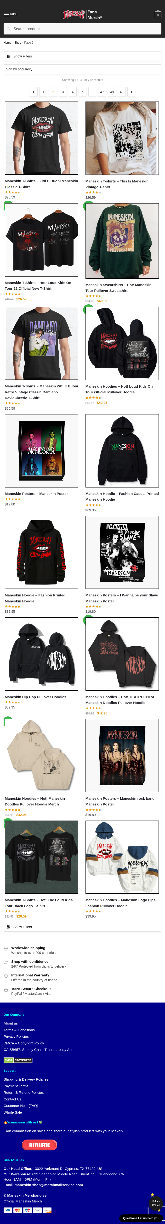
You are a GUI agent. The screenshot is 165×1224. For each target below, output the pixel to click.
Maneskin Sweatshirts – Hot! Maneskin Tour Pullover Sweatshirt (118, 288)
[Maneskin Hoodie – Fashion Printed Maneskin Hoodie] (41, 552)
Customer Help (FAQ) (21, 1106)
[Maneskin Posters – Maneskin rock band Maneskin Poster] (122, 755)
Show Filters (19, 56)
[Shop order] (82, 69)
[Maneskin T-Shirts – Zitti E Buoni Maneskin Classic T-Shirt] (41, 138)
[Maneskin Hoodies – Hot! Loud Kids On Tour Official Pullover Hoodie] (122, 343)
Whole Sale (13, 1112)
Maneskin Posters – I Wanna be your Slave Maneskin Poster (121, 598)
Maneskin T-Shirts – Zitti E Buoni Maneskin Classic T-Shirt (41, 184)
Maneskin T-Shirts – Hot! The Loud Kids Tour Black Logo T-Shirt (39, 903)
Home (7, 42)
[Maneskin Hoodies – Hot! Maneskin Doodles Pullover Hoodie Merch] (41, 755)
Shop (17, 42)
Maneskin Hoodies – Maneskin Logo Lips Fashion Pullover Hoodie (120, 903)
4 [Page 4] (73, 92)
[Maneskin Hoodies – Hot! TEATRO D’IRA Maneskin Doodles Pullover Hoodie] (122, 654)
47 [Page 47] (102, 92)
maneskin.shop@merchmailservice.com (49, 1185)
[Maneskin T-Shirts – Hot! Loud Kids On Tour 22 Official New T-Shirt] (41, 240)
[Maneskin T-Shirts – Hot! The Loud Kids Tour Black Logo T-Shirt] (41, 857)
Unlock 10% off (156, 1203)
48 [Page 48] (112, 92)
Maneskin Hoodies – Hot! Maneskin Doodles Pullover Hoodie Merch (35, 801)
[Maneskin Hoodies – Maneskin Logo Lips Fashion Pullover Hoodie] (122, 857)
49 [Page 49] (122, 92)
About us (11, 1023)
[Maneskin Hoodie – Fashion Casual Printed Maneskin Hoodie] (122, 450)
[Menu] (11, 14)
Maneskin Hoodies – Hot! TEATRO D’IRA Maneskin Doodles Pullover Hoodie (119, 700)
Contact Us (12, 1099)
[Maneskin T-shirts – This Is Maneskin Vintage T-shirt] (122, 138)
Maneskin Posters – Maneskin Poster (36, 494)
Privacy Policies (16, 1036)
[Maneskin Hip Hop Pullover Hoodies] (41, 654)
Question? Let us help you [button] (141, 1218)
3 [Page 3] (63, 92)
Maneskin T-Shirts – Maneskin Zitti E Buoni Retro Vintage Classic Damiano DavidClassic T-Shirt (41, 392)
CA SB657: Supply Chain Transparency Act (38, 1050)
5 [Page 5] (83, 92)
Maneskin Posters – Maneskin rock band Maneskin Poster (119, 801)
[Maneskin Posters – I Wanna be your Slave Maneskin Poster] (122, 552)
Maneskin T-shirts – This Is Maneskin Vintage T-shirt (116, 184)
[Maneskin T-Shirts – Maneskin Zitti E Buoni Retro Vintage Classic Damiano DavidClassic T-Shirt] (41, 343)
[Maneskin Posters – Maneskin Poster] (41, 450)
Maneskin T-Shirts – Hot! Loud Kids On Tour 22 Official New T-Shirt (38, 285)
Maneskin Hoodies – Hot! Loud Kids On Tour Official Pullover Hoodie (119, 389)
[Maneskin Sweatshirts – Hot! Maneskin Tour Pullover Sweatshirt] (122, 240)
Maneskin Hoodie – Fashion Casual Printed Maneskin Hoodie (122, 496)
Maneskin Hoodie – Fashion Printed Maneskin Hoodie (35, 598)
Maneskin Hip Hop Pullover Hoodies (35, 697)
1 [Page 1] (43, 92)
